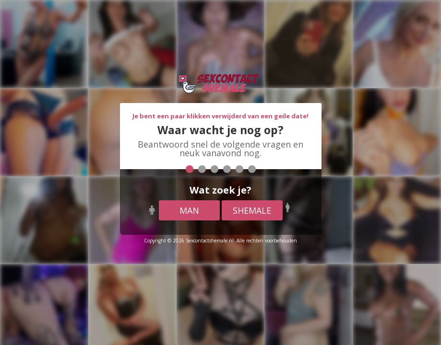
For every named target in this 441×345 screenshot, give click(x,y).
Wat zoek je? (220, 190)
